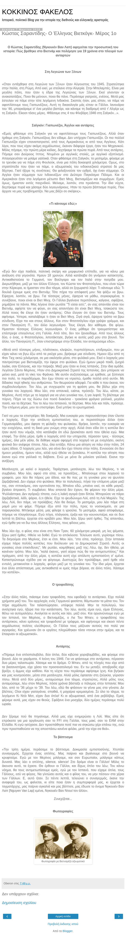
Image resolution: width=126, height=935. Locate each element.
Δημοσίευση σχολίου (19, 903)
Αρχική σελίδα (63, 916)
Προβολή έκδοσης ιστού (63, 924)
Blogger (68, 931)
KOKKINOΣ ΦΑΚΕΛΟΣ (37, 12)
